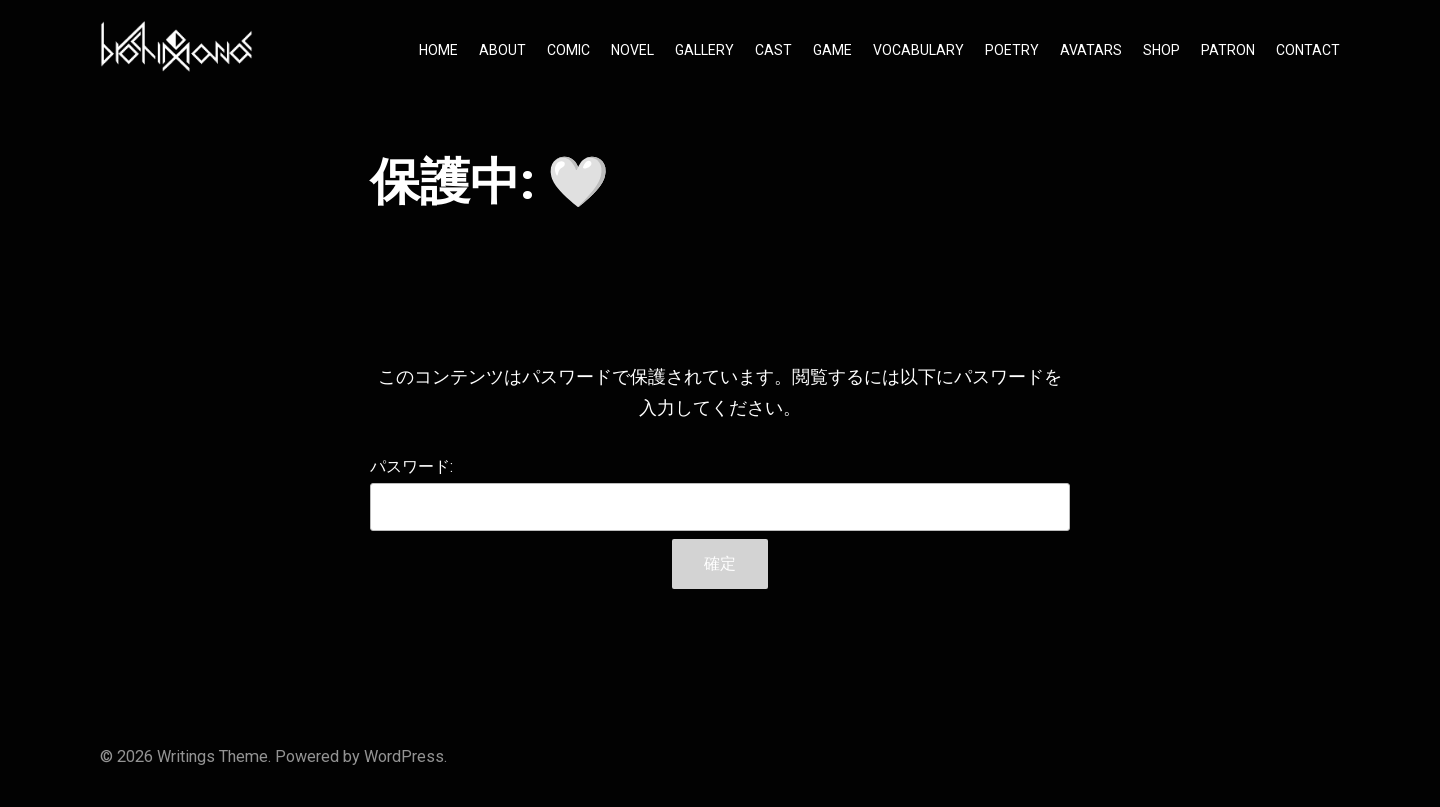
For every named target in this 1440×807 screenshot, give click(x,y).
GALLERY (704, 50)
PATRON (1228, 50)
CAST (773, 50)
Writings (186, 756)
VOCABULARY (918, 50)
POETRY (1012, 50)
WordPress (404, 756)
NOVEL (632, 50)
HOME (438, 50)
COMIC (568, 50)
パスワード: (720, 494)
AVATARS (1091, 50)
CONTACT (1308, 50)
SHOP (1161, 50)
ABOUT (502, 50)
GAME (832, 50)
